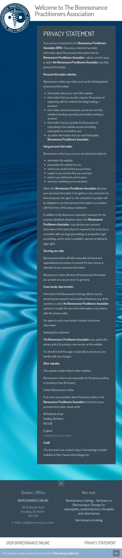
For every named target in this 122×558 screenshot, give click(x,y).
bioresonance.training (88, 520)
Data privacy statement (66, 553)
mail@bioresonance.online (57, 435)
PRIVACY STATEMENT (100, 542)
